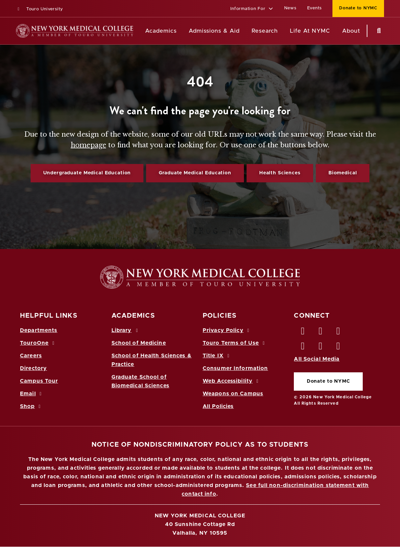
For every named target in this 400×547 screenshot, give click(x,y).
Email (32, 393)
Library (125, 330)
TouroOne (38, 343)
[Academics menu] (181, 31)
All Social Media (316, 359)
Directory (33, 368)
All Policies (218, 406)
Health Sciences (279, 173)
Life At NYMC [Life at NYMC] (310, 31)
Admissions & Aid (214, 31)
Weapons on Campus (233, 393)
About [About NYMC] (351, 31)
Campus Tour (39, 381)
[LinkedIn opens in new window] (338, 332)
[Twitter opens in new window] (320, 332)
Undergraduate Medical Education (87, 173)
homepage (88, 145)
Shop (31, 406)
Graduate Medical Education (195, 173)
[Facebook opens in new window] (303, 332)
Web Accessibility (232, 381)
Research (265, 31)
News (290, 8)
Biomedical (342, 173)
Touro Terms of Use (235, 343)
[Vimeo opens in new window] (320, 347)
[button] (251, 9)
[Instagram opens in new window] (303, 347)
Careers (31, 355)
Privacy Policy (227, 330)
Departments (38, 330)
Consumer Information (235, 368)
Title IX (217, 355)
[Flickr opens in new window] (338, 347)
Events (314, 8)
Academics (161, 31)
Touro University (39, 9)
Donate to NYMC (328, 381)
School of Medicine (138, 343)
